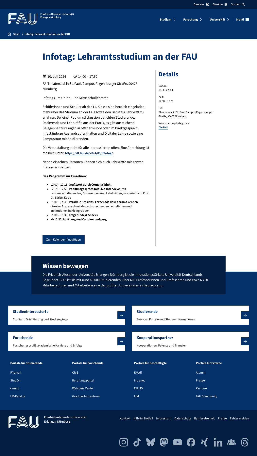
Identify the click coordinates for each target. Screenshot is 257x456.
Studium (166, 19)
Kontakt (125, 418)
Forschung (190, 19)
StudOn (15, 380)
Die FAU (163, 127)
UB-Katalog (17, 396)
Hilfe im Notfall (143, 418)
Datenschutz (182, 418)
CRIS (75, 372)
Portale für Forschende (87, 363)
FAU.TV (138, 388)
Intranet (139, 380)
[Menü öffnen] (242, 19)
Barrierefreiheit (204, 418)
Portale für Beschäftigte (150, 363)
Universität (217, 19)
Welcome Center (83, 388)
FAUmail (15, 372)
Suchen (238, 4)
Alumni (200, 372)
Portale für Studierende (26, 363)
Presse (200, 380)
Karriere (201, 388)
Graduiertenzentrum (86, 396)
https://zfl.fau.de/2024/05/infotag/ (91, 153)
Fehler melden (239, 418)
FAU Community (206, 396)
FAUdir (138, 372)
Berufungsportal (83, 380)
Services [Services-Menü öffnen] (201, 4)
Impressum (163, 418)
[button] (66, 315)
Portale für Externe (209, 363)
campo (14, 388)
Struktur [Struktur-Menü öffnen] (220, 4)
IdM (136, 396)
